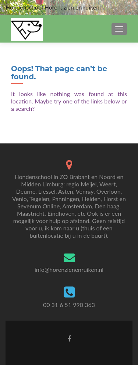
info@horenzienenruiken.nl (69, 269)
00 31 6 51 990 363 (69, 304)
